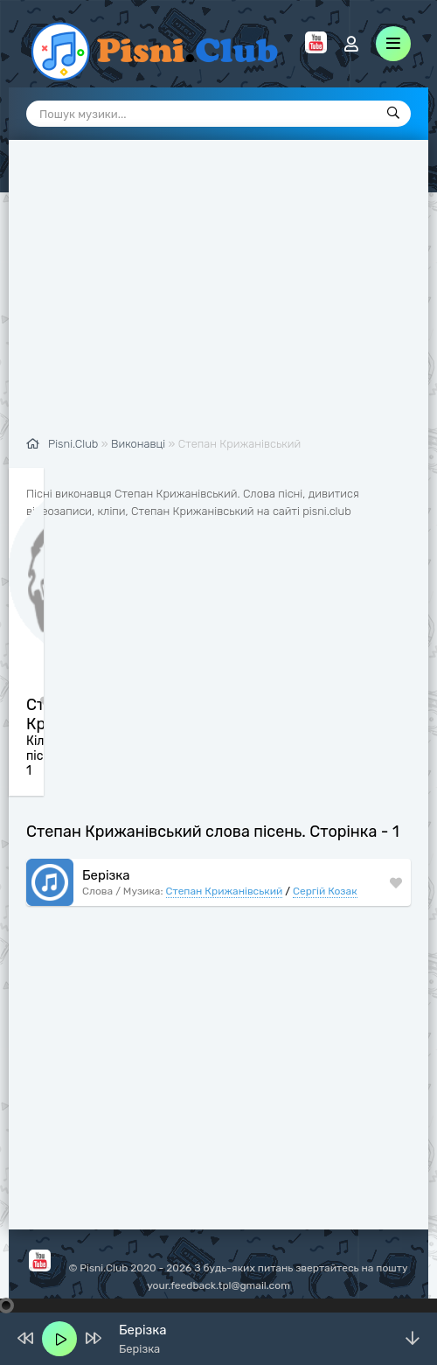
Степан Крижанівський (224, 891)
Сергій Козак (325, 891)
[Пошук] (393, 113)
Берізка (106, 875)
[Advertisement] (218, 297)
